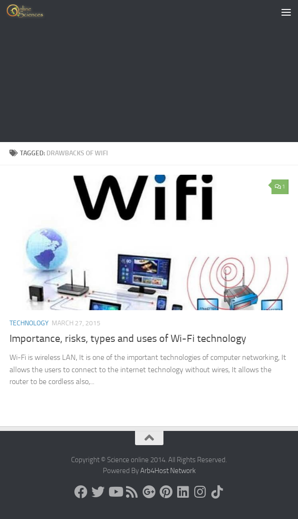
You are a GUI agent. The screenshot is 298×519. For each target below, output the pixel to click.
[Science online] (81, 492)
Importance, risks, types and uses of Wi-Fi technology (127, 338)
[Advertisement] (149, 71)
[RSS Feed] (132, 492)
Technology (29, 323)
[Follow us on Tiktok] (217, 492)
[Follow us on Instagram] (200, 492)
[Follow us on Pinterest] (166, 492)
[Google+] (149, 492)
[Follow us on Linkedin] (183, 492)
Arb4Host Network (168, 470)
